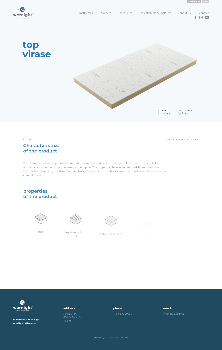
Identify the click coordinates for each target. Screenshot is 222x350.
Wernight (170, 143)
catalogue (195, 1)
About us (185, 13)
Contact (204, 13)
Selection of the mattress (156, 13)
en (206, 1)
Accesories (126, 13)
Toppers (106, 13)
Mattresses (86, 13)
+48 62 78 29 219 (122, 313)
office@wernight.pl (174, 313)
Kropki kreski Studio (116, 337)
